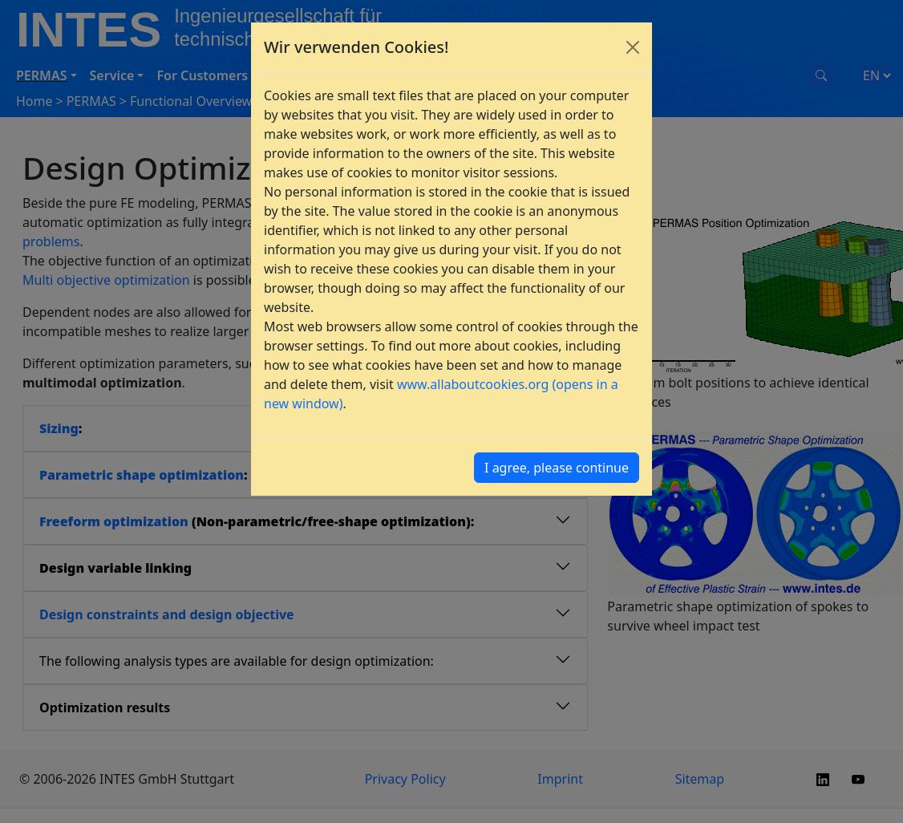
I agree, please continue (556, 467)
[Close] (633, 47)
